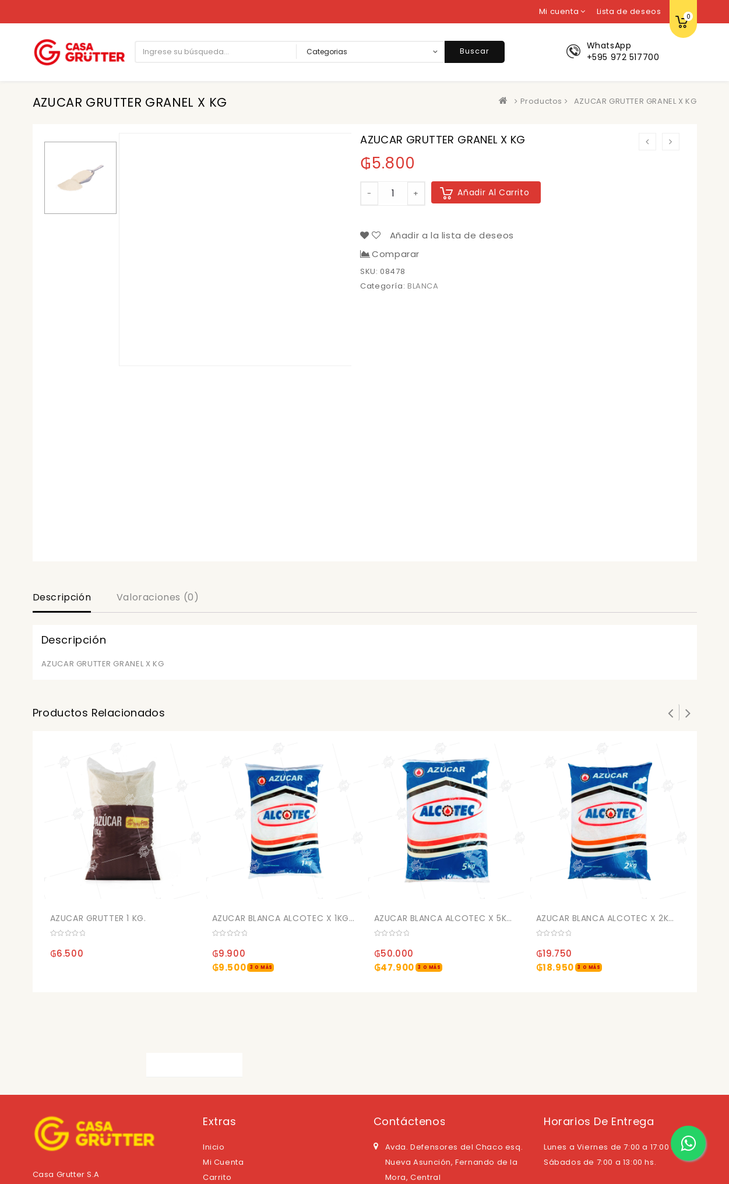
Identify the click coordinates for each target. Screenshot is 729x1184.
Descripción (62, 597)
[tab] (62, 599)
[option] (80, 178)
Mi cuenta (223, 1162)
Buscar (474, 51)
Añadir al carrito (493, 192)
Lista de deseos (629, 11)
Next (688, 712)
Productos (541, 101)
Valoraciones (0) (158, 597)
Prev (670, 712)
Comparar (396, 254)
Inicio (214, 1147)
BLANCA (423, 285)
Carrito (217, 1177)
